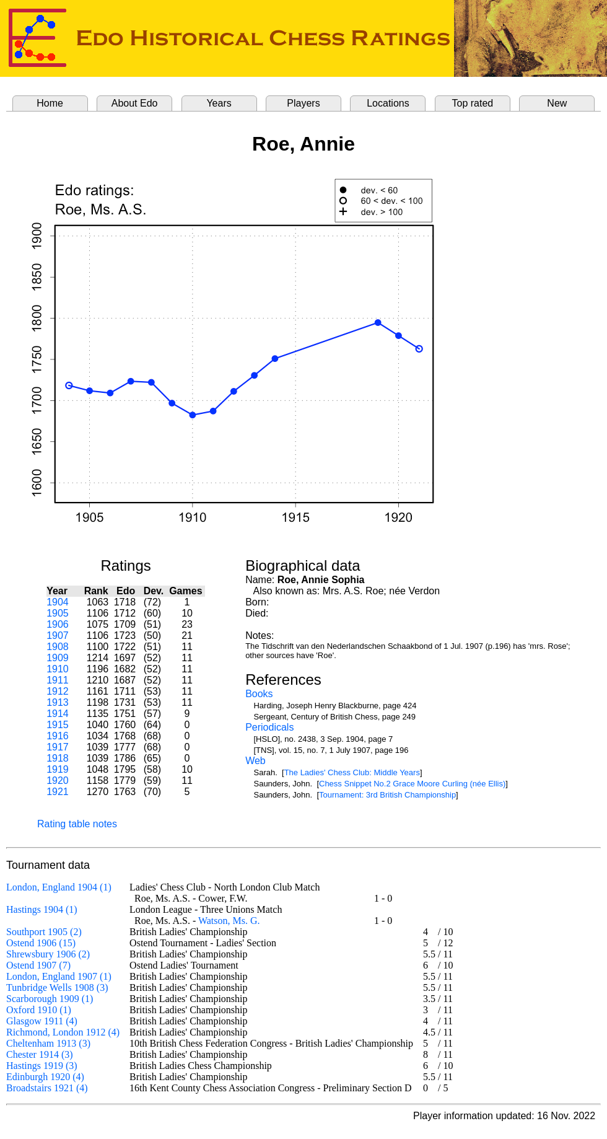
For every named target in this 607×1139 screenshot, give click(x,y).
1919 (57, 769)
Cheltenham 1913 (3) (48, 1043)
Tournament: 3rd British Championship (387, 794)
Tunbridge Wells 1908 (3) (57, 987)
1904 (57, 602)
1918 (57, 758)
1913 (57, 702)
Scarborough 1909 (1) (49, 998)
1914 (57, 713)
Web (255, 760)
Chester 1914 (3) (39, 1054)
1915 (57, 724)
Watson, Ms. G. (229, 920)
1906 (57, 624)
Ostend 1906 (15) (41, 943)
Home (50, 103)
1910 (57, 669)
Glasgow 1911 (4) (41, 1021)
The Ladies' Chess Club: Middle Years (352, 772)
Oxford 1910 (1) (38, 1010)
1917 (57, 747)
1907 (57, 635)
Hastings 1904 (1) (41, 909)
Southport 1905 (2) (44, 931)
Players (303, 103)
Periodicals (269, 727)
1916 (57, 736)
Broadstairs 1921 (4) (47, 1088)
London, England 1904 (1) (58, 887)
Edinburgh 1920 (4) (45, 1076)
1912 (57, 691)
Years (218, 103)
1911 (57, 680)
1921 (57, 791)
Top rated (473, 103)
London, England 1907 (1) (58, 976)
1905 (57, 613)
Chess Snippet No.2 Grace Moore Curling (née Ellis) (412, 783)
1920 (57, 780)
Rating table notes (77, 824)
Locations (388, 103)
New (557, 103)
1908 (57, 646)
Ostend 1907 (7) (38, 965)
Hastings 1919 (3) (41, 1065)
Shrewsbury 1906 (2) (48, 954)
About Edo (134, 103)
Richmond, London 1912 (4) (63, 1032)
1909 (57, 658)
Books (259, 693)
